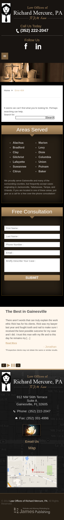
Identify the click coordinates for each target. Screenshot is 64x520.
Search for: (9, 114)
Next (18, 365)
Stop (13, 365)
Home (7, 90)
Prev (3, 365)
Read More (11, 343)
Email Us (32, 441)
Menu (4, 56)
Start (8, 365)
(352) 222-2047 (34, 30)
